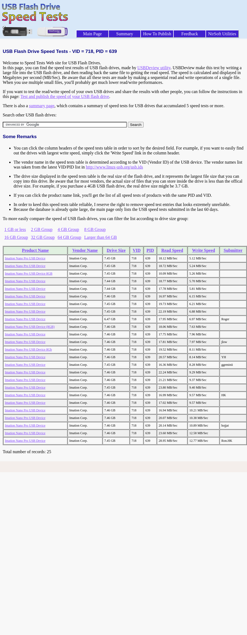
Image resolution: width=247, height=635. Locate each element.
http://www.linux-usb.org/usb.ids (114, 167)
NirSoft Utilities (222, 33)
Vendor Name (85, 250)
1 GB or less (15, 229)
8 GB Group (95, 229)
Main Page (92, 33)
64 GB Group (69, 237)
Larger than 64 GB (100, 237)
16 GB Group (16, 237)
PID (150, 250)
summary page (42, 105)
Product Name (35, 250)
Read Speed (172, 250)
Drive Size (116, 250)
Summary (124, 33)
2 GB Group (41, 229)
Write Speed (203, 250)
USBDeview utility (153, 67)
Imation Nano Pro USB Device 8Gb (28, 349)
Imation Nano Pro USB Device (25, 258)
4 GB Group (68, 229)
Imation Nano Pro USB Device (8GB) (30, 327)
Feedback (189, 33)
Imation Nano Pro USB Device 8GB (28, 273)
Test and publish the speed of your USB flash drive (64, 96)
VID (137, 250)
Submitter (233, 250)
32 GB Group (43, 237)
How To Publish (157, 33)
